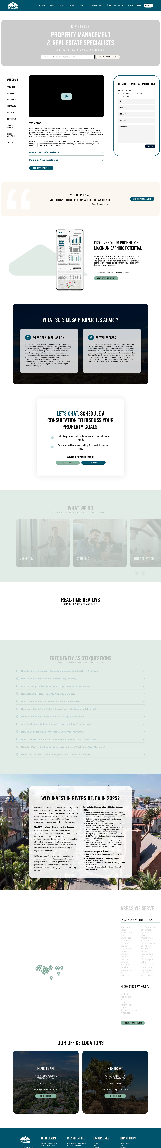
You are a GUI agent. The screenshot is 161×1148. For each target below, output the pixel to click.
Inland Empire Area (136, 919)
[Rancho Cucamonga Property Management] (51, 968)
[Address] (136, 120)
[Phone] (136, 114)
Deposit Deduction (11, 135)
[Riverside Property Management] (58, 974)
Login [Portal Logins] (148, 5)
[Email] (136, 107)
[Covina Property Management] (39, 969)
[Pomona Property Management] (44, 970)
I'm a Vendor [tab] (125, 96)
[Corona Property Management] (51, 978)
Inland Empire (68, 463)
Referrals (72, 5)
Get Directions (45, 1096)
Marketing (11, 87)
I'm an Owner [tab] (125, 93)
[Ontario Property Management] (48, 970)
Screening (10, 93)
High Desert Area (135, 986)
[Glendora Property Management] (40, 967)
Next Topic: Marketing (41, 168)
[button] (66, 152)
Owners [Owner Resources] (52, 5)
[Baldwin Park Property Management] (37, 969)
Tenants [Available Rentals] (61, 5)
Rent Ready (11, 113)
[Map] (53, 965)
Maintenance (11, 106)
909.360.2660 (46, 1084)
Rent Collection (13, 100)
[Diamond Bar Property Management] (42, 972)
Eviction (10, 143)
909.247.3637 (135, 5)
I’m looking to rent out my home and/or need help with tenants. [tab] (83, 437)
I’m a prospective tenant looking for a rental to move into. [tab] (83, 446)
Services (42, 5)
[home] (13, 5)
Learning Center (95, 5)
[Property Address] (68, 57)
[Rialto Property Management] (58, 968)
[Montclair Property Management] (46, 970)
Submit (108, 57)
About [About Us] (82, 5)
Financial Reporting (11, 126)
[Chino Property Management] (47, 972)
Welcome (12, 79)
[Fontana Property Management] (56, 968)
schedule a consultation (142, 199)
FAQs (95, 1145)
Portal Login (98, 1143)
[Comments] (136, 134)
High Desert (93, 463)
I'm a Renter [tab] (139, 93)
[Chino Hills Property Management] (44, 973)
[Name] (136, 101)
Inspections (11, 119)
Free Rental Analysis (115, 5)
